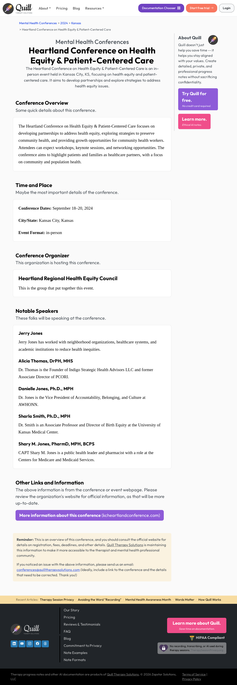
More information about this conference (89, 515)
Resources (93, 8)
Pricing (61, 8)
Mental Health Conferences (38, 23)
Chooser (161, 8)
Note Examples (75, 652)
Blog (76, 8)
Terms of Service (194, 674)
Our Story (71, 610)
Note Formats (75, 659)
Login (227, 8)
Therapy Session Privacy (57, 600)
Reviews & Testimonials (82, 624)
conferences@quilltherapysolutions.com (48, 569)
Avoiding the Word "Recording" (99, 600)
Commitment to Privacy (83, 645)
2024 (64, 23)
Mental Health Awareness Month (148, 600)
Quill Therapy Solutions (125, 545)
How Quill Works (209, 600)
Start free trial (201, 8)
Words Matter (184, 600)
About (43, 8)
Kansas (76, 23)
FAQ (67, 631)
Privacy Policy (191, 679)
